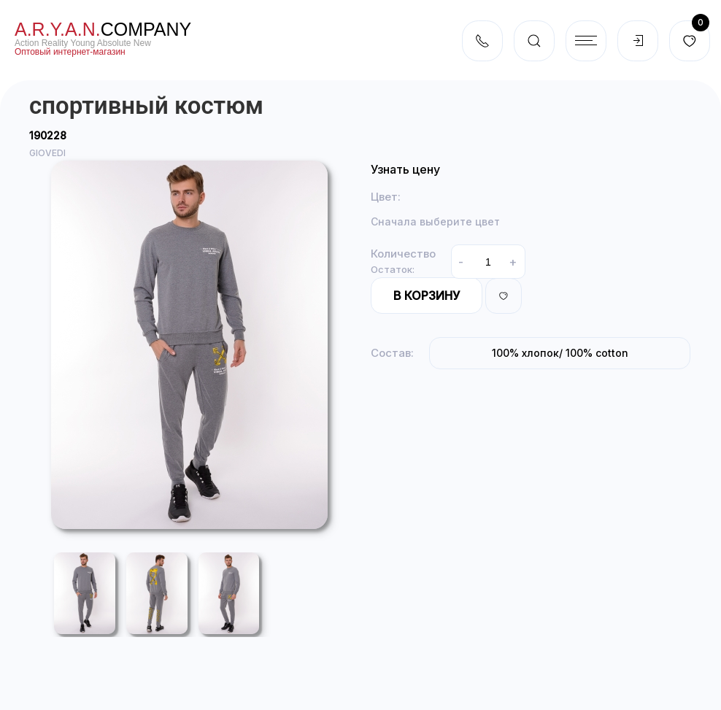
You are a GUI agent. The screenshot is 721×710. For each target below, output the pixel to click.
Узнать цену (405, 169)
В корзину (426, 295)
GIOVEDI (47, 152)
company (103, 29)
